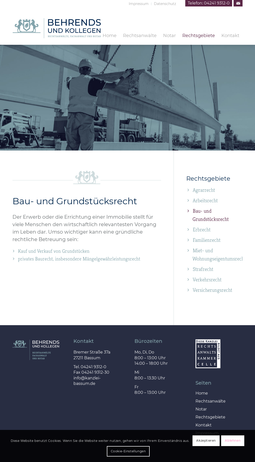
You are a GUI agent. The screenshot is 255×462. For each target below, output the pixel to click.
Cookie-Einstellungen (128, 451)
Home (201, 393)
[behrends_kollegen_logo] (56, 36)
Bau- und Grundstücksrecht (210, 215)
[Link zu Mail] (238, 3)
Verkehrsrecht (207, 279)
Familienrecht (206, 240)
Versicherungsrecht (212, 290)
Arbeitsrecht (205, 200)
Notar (201, 409)
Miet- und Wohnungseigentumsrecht (217, 254)
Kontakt (203, 425)
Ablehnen (233, 440)
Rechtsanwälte (210, 401)
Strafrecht (203, 269)
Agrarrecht (204, 190)
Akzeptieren (206, 440)
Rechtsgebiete (210, 417)
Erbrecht (201, 229)
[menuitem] (138, 3)
